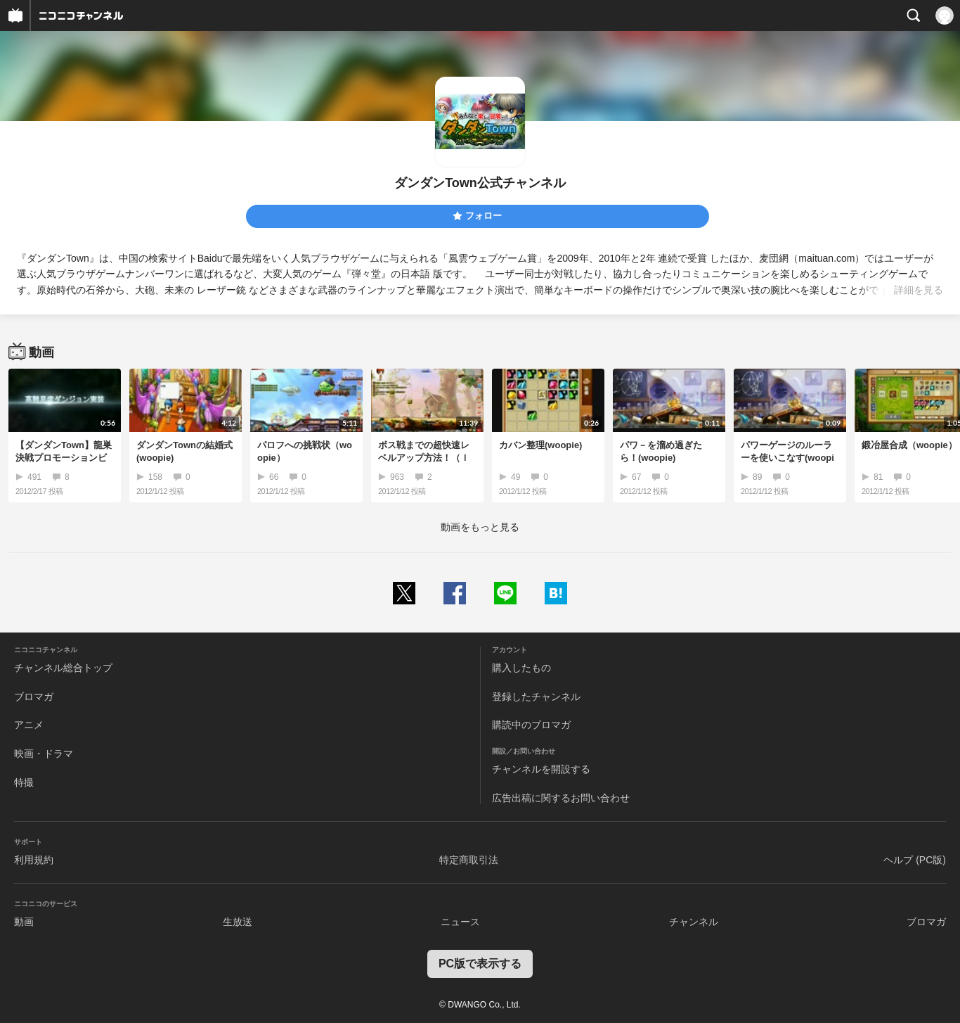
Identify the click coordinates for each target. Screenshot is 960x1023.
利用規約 (33, 859)
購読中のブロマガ (531, 724)
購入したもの (521, 667)
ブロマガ (33, 696)
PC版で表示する (480, 964)
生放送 (237, 921)
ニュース (460, 921)
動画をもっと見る (480, 527)
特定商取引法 (468, 859)
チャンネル (693, 921)
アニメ (29, 724)
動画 (24, 921)
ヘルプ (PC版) (914, 859)
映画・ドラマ (43, 753)
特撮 (24, 782)
